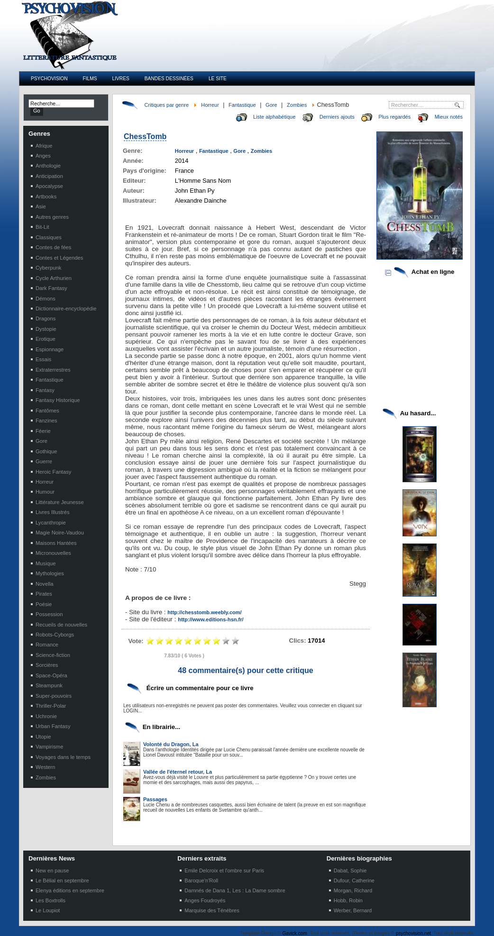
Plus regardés (394, 117)
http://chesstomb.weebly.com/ (204, 612)
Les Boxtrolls (50, 900)
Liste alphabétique (274, 117)
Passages (155, 799)
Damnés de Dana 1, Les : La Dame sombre (234, 890)
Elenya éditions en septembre (70, 890)
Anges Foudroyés (204, 900)
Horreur (210, 105)
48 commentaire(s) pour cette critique (245, 670)
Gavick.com (295, 933)
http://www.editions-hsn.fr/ (210, 619)
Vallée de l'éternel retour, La (177, 772)
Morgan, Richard (353, 890)
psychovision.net (413, 933)
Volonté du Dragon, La (171, 744)
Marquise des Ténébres (211, 910)
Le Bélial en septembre (62, 880)
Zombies (297, 105)
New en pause (52, 870)
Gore (271, 105)
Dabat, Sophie (350, 870)
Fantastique (242, 105)
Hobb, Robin (348, 900)
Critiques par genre (167, 105)
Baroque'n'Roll (201, 880)
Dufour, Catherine (354, 880)
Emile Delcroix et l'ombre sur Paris (224, 870)
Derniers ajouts (337, 117)
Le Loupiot (48, 910)
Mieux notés (449, 117)
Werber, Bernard (353, 910)
